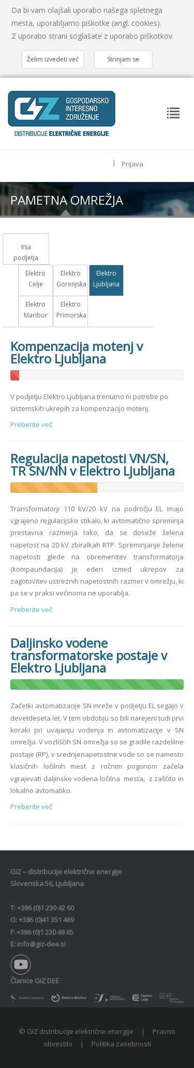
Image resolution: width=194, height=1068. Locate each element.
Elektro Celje (35, 279)
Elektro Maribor (36, 310)
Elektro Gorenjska (70, 279)
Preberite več (31, 424)
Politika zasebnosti (121, 1043)
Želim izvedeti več (53, 59)
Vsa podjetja (25, 252)
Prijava (132, 164)
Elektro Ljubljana (106, 279)
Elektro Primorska (70, 310)
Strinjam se (123, 59)
